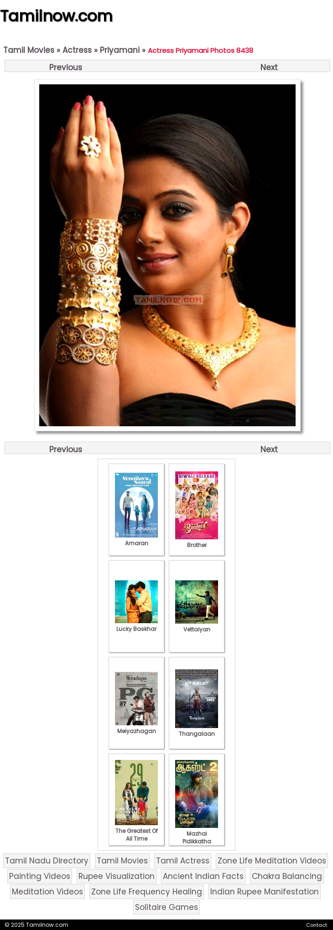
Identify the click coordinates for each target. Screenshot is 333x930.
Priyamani (120, 50)
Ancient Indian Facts (203, 876)
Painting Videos (39, 876)
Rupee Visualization (116, 876)
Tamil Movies (28, 50)
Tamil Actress (182, 860)
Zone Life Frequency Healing (146, 891)
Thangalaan (196, 730)
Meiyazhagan (136, 727)
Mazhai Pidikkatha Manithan (196, 837)
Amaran (136, 539)
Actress (77, 50)
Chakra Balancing (287, 876)
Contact (316, 925)
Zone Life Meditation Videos (272, 860)
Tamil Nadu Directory (46, 860)
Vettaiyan (196, 625)
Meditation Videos (47, 891)
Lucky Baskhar (136, 625)
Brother (196, 541)
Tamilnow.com (56, 16)
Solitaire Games (166, 907)
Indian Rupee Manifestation (264, 891)
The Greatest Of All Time (136, 830)
